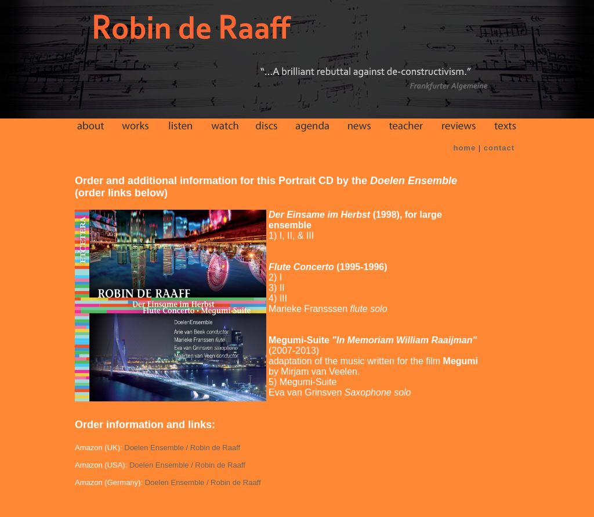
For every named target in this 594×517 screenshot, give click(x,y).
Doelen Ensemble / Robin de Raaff (182, 447)
